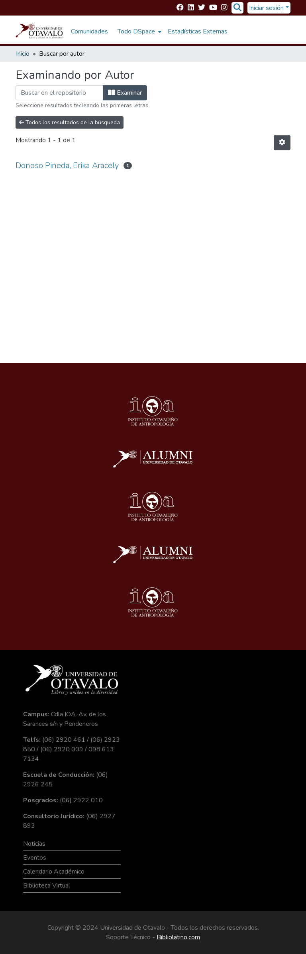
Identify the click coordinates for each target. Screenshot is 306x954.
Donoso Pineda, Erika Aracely (67, 165)
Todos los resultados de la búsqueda (69, 122)
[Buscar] (237, 8)
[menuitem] (138, 31)
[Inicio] (39, 31)
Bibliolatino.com (178, 937)
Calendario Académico (53, 871)
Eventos (34, 857)
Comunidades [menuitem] (89, 31)
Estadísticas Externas (198, 31)
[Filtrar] (59, 92)
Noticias (34, 843)
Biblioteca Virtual (46, 885)
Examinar (125, 92)
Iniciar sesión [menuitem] (266, 8)
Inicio (22, 53)
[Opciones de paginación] (282, 142)
